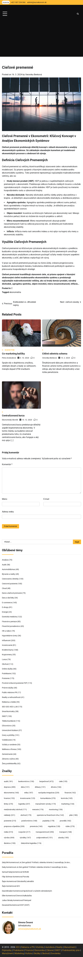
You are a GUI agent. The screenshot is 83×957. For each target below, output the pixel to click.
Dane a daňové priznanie (12, 593)
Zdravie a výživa (8, 759)
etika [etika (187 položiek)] (28, 793)
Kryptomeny (7, 655)
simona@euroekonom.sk (29, 928)
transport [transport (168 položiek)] (65, 832)
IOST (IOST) (24, 905)
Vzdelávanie (7, 740)
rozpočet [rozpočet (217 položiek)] (24, 832)
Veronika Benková (33, 74)
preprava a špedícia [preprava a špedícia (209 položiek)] (14, 826)
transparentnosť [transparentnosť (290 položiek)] (45, 832)
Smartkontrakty (8, 711)
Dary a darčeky (8, 598)
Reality (59, 947)
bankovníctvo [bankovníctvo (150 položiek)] (26, 781)
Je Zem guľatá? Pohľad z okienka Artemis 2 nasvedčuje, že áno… (45, 862)
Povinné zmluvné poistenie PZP (14, 683)
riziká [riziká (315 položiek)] (8, 832)
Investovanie (7, 645)
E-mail (46, 499)
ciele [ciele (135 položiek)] (63, 781)
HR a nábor (6, 631)
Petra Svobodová (9, 358)
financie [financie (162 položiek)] (70, 793)
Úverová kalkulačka (24, 896)
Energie (5, 612)
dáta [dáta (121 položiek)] (25, 787)
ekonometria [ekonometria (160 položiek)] (11, 793)
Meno (4, 499)
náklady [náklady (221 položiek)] (9, 815)
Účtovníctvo (7, 726)
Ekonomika (39, 950)
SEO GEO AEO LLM (9, 707)
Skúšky (37, 953)
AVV (18, 886)
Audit (4, 565)
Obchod (5, 664)
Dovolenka (55, 953)
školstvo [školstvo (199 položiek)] (10, 843)
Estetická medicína (9, 617)
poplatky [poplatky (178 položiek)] (48, 821)
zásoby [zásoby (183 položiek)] (63, 838)
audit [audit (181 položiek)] (8, 781)
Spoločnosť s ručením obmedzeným (37, 891)
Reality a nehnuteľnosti (11, 697)
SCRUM (26, 872)
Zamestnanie (7, 754)
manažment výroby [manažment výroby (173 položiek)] (45, 804)
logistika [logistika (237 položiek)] (24, 804)
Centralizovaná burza (13, 415)
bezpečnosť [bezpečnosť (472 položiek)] (46, 781)
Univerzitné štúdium (10, 730)
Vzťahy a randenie (9, 745)
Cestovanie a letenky (10, 579)
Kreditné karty (7, 650)
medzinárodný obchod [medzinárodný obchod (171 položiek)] (15, 809)
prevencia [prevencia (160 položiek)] (36, 826)
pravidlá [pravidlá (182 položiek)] (65, 821)
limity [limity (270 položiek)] (8, 804)
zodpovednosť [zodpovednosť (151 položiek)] (44, 838)
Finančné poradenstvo (11, 626)
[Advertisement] (41, 38)
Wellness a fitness (9, 749)
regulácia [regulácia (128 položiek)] (54, 826)
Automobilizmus (8, 569)
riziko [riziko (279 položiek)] (70, 826)
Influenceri (6, 640)
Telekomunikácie (8, 721)
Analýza (5, 560)
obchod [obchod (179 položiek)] (25, 815)
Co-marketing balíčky (13, 353)
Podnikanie (6, 673)
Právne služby (7, 688)
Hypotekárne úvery (9, 636)
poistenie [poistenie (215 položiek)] (10, 821)
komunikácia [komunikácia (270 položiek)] (48, 798)
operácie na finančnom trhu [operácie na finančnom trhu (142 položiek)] (50, 815)
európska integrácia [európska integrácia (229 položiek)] (48, 793)
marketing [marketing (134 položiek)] (67, 804)
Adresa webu (8, 511)
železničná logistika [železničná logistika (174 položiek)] (31, 843)
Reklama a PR (27, 947)
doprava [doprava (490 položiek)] (10, 787)
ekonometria (15, 292)
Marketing (10, 350)
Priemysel (27, 900)
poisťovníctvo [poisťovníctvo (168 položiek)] (29, 821)
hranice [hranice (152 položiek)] (9, 798)
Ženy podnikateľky (9, 763)
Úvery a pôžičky (8, 735)
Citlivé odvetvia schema (54, 353)
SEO (18, 947)
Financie (29, 950)
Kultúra (28, 953)
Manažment (69, 947)
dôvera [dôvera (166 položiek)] (56, 787)
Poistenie (5, 678)
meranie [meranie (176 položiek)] (38, 809)
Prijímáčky (7, 950)
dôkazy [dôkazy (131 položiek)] (40, 787)
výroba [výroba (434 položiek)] (9, 838)
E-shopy (5, 607)
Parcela (26, 877)
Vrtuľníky (40, 947)
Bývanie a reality (8, 574)
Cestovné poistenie (9, 584)
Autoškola (50, 947)
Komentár (7, 464)
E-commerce (7, 603)
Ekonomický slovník (10, 420)
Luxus (4, 659)
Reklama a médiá (9, 702)
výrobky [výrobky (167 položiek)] (25, 838)
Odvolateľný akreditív (25, 881)
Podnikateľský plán (71, 950)
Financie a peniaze (9, 621)
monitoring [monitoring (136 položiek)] (56, 809)
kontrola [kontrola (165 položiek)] (67, 798)
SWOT (4, 716)
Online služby (7, 669)
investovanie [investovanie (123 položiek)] (27, 798)
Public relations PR (9, 692)
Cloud (4, 588)
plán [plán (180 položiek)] (73, 815)
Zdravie (49, 950)
